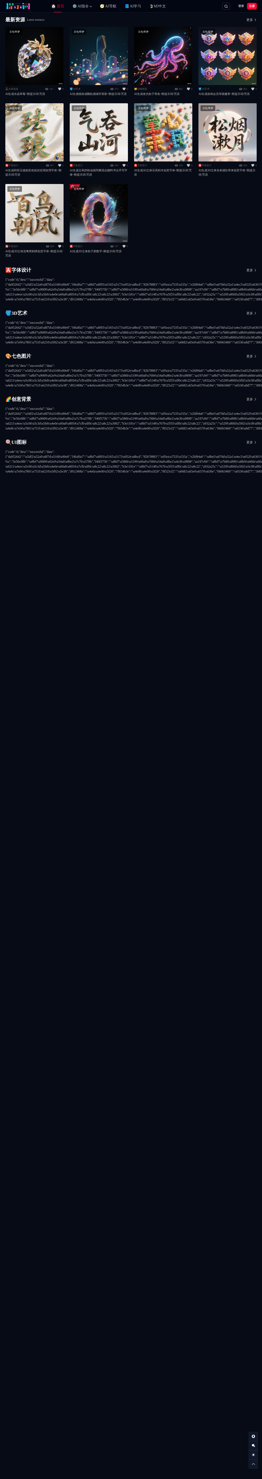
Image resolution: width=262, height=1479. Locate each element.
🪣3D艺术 (75, 88)
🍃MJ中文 (157, 6)
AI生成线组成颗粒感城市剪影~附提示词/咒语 (98, 93)
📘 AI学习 (133, 6)
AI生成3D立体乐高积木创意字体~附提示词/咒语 (163, 172)
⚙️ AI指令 (80, 6)
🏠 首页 (57, 6)
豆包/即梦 (14, 31)
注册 (252, 6)
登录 (241, 6)
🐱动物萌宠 (140, 88)
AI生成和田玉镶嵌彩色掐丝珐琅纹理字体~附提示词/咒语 (33, 172)
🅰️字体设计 (11, 165)
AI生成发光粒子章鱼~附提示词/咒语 (157, 93)
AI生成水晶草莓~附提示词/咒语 (25, 93)
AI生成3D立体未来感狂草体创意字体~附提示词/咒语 (226, 172)
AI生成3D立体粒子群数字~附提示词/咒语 (96, 251)
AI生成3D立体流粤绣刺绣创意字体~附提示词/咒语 (34, 253)
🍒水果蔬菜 (11, 88)
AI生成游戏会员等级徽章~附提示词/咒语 (224, 93)
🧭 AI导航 (108, 6)
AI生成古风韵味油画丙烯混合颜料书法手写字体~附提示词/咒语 (98, 172)
